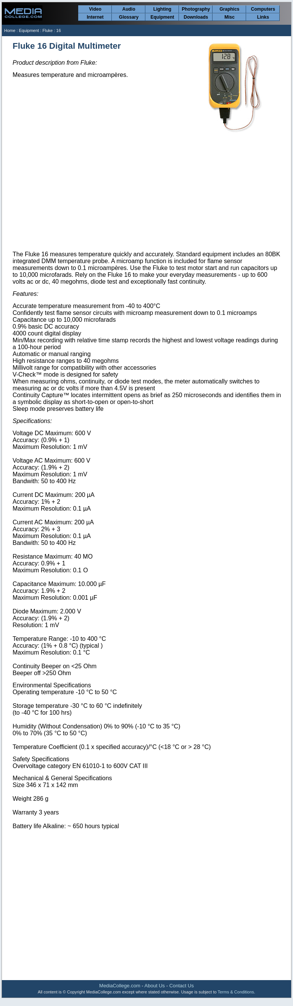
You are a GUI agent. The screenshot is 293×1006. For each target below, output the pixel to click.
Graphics (229, 9)
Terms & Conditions (235, 992)
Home (9, 30)
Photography (196, 9)
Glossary (128, 17)
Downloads (196, 17)
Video (95, 9)
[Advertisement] (147, 192)
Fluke (47, 30)
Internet (95, 17)
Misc (229, 17)
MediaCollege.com (119, 985)
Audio (128, 9)
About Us (155, 985)
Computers (263, 9)
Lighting (162, 9)
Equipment (162, 17)
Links (263, 17)
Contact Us (181, 985)
